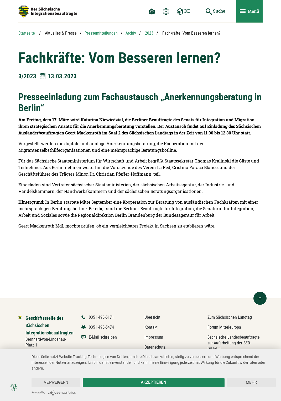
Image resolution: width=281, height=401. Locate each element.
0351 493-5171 (101, 317)
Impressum (153, 337)
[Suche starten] (215, 11)
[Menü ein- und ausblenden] (249, 11)
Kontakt (151, 327)
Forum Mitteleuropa (224, 327)
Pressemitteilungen (101, 33)
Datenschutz (154, 347)
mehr (251, 382)
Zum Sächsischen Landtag (229, 317)
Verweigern (56, 382)
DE (183, 11)
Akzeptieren (153, 382)
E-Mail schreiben (103, 337)
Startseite (26, 33)
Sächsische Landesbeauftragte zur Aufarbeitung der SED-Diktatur (233, 343)
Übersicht (152, 317)
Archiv (131, 33)
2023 (149, 33)
